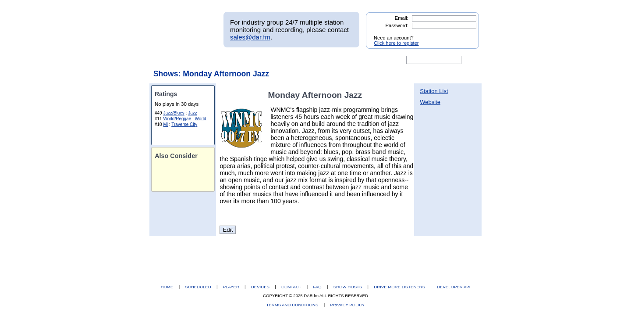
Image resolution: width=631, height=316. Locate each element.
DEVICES (261, 286)
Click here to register (396, 43)
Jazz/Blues (173, 113)
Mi (165, 124)
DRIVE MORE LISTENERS (400, 286)
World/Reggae (177, 118)
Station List (434, 91)
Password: (397, 25)
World (200, 118)
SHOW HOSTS (348, 286)
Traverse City (184, 124)
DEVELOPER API (453, 286)
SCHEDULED (198, 286)
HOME (167, 286)
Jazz (192, 113)
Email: (401, 18)
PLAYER (232, 286)
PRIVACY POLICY (347, 304)
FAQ (318, 286)
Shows (165, 73)
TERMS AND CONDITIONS (293, 304)
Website (430, 102)
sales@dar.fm (250, 37)
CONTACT (291, 286)
